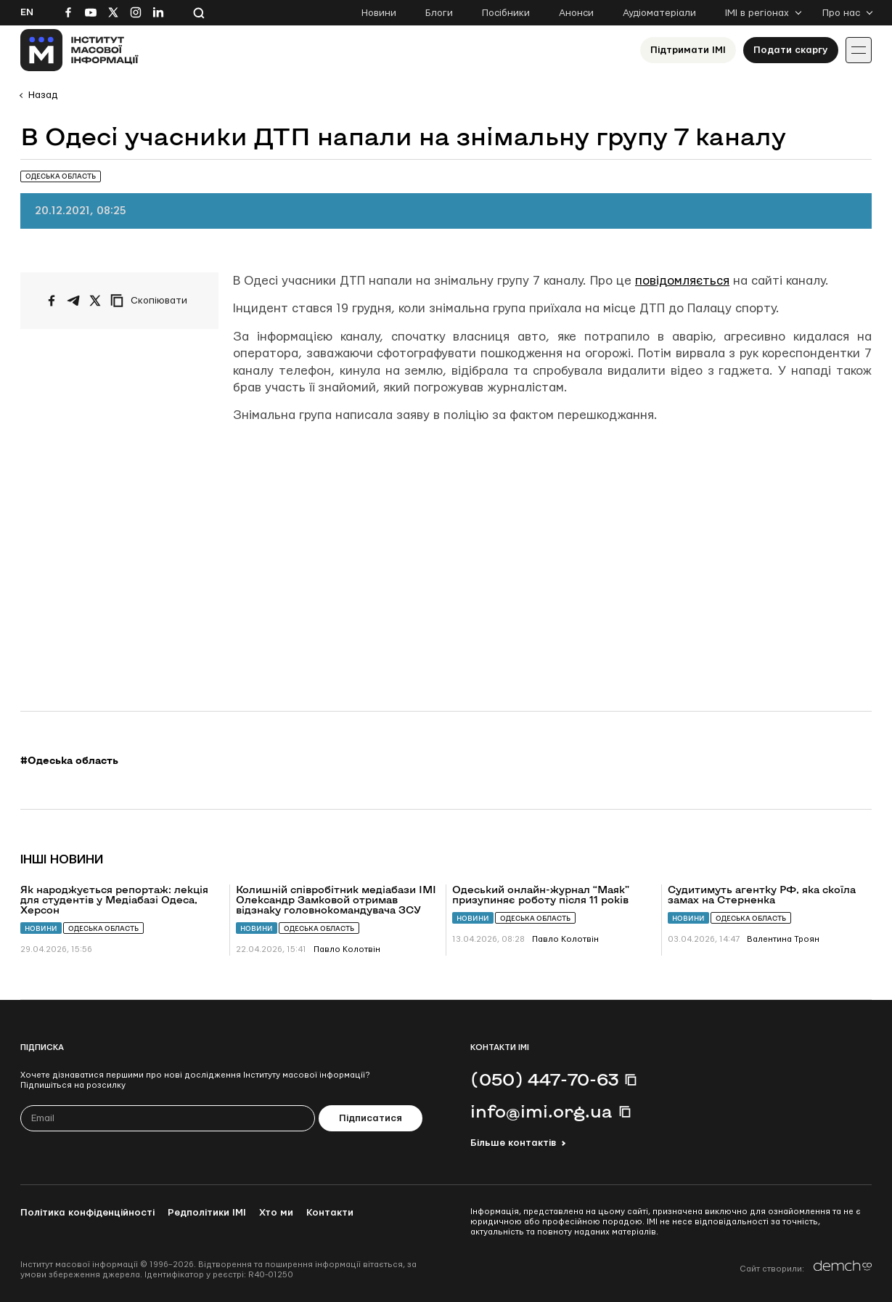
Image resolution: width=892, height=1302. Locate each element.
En (26, 12)
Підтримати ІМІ (688, 50)
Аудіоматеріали (659, 13)
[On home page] (79, 50)
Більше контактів (513, 1143)
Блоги (439, 13)
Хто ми (276, 1213)
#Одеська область (69, 760)
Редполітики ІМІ (207, 1213)
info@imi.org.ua (541, 1111)
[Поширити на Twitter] (95, 300)
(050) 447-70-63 (544, 1079)
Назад (42, 95)
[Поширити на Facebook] (51, 300)
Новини (378, 13)
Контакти (329, 1213)
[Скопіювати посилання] (152, 300)
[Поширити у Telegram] (73, 300)
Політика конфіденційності (87, 1213)
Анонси (576, 13)
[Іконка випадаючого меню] (859, 50)
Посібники (506, 13)
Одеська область (103, 928)
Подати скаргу (790, 50)
